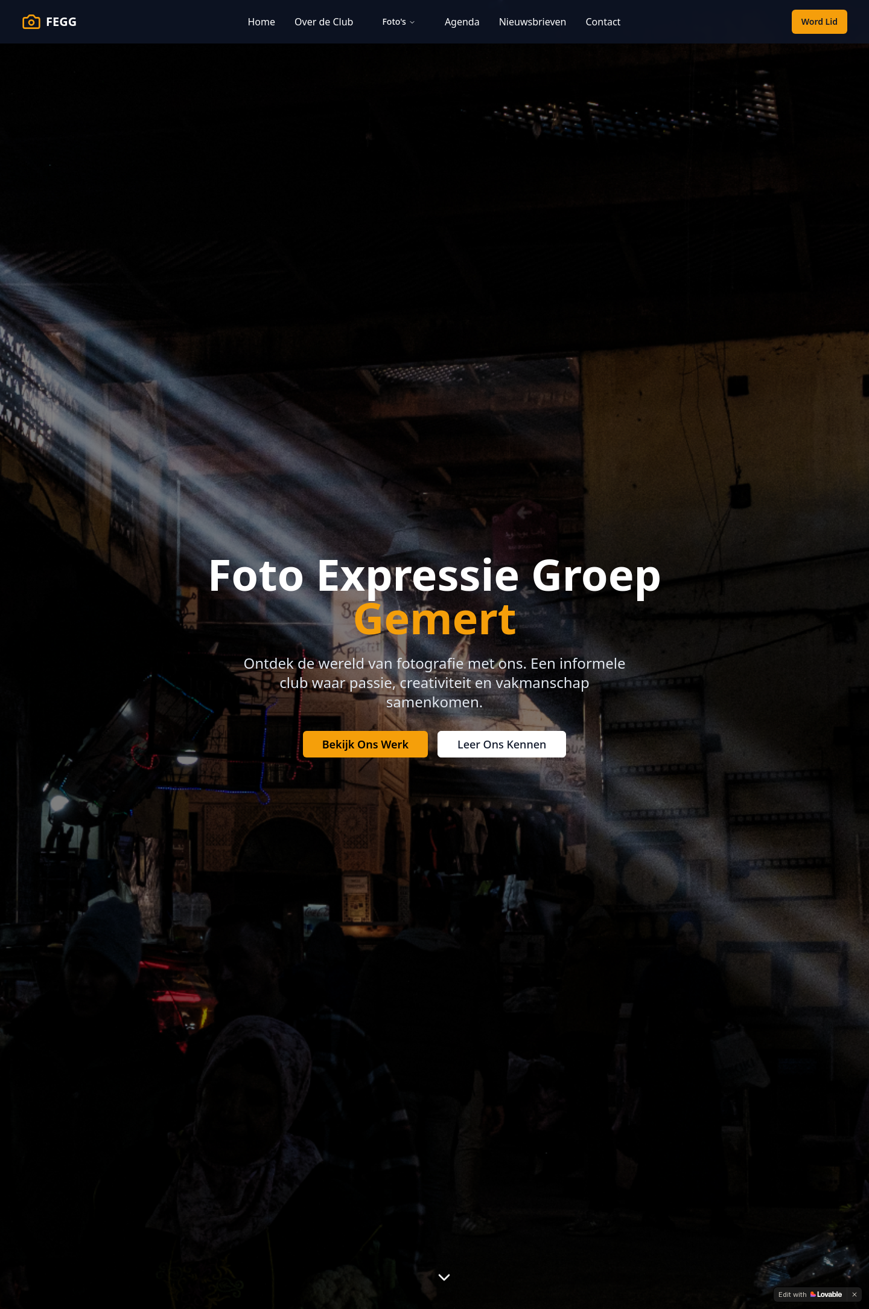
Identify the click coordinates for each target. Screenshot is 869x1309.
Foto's (398, 21)
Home (262, 21)
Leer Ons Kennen (501, 744)
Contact (602, 21)
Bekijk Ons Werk (365, 744)
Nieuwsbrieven (533, 21)
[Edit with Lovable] (810, 1294)
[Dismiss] (854, 1294)
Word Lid (819, 21)
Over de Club (323, 21)
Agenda (462, 21)
